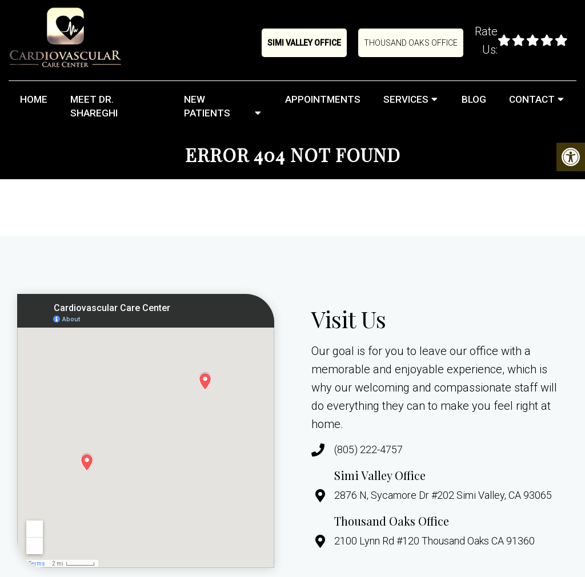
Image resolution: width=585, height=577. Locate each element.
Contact (532, 99)
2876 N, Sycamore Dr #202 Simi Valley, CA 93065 (443, 495)
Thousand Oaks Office (411, 42)
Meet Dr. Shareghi (94, 106)
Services (405, 99)
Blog (474, 99)
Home (33, 99)
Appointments (322, 99)
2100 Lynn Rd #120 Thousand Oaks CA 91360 (434, 541)
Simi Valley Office (304, 42)
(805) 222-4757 (368, 450)
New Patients (207, 106)
